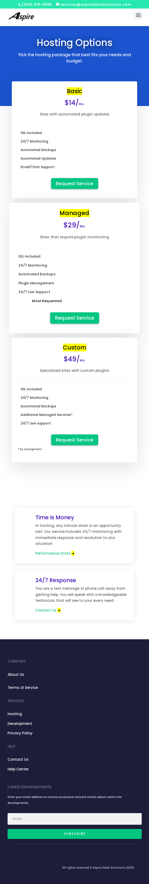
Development (20, 723)
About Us (16, 674)
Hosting (15, 713)
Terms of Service (23, 687)
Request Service (74, 183)
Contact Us (48, 610)
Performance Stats (54, 553)
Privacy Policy (20, 733)
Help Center (18, 769)
